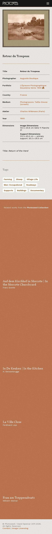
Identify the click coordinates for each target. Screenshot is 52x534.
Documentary (37, 190)
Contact (6, 528)
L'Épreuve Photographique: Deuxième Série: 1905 (33, 86)
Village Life (32, 179)
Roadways (31, 185)
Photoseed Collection (37, 207)
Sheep (19, 179)
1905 (22, 118)
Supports (8, 190)
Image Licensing (20, 528)
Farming (8, 179)
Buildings (21, 190)
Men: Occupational (13, 185)
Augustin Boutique (29, 78)
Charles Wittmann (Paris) (32, 111)
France (23, 95)
